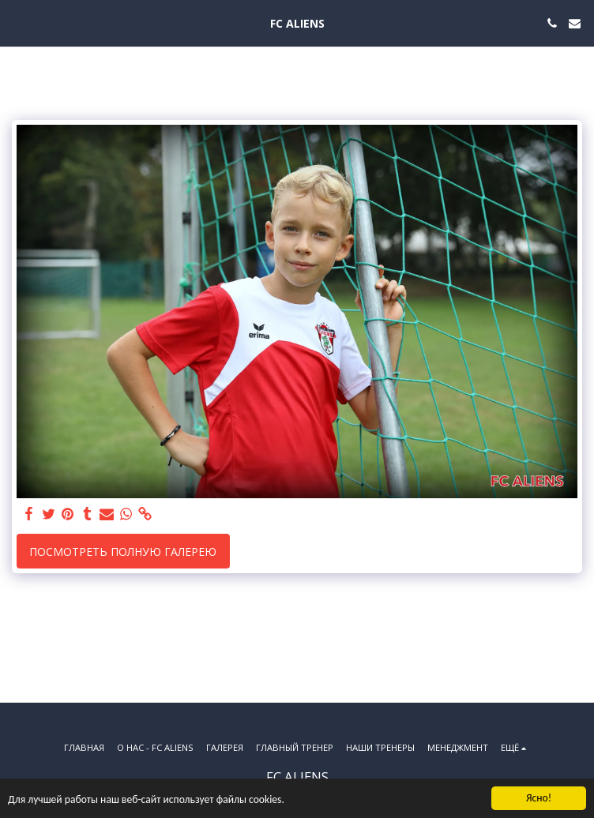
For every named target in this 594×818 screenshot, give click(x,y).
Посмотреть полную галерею (122, 551)
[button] (17, 22)
